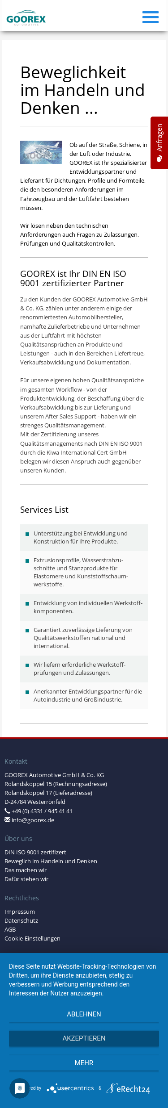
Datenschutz (21, 920)
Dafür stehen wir (26, 879)
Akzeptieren (83, 1038)
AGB (10, 929)
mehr (84, 1063)
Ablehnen (84, 1014)
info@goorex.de (33, 820)
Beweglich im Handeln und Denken (50, 861)
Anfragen (159, 143)
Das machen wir (25, 870)
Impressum (19, 912)
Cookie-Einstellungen (32, 938)
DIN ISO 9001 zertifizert (35, 852)
